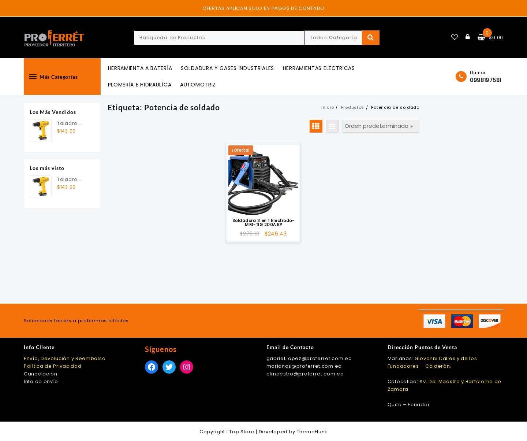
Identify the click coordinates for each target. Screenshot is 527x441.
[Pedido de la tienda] (381, 126)
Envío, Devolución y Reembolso (64, 358)
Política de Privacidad (52, 366)
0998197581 (485, 80)
